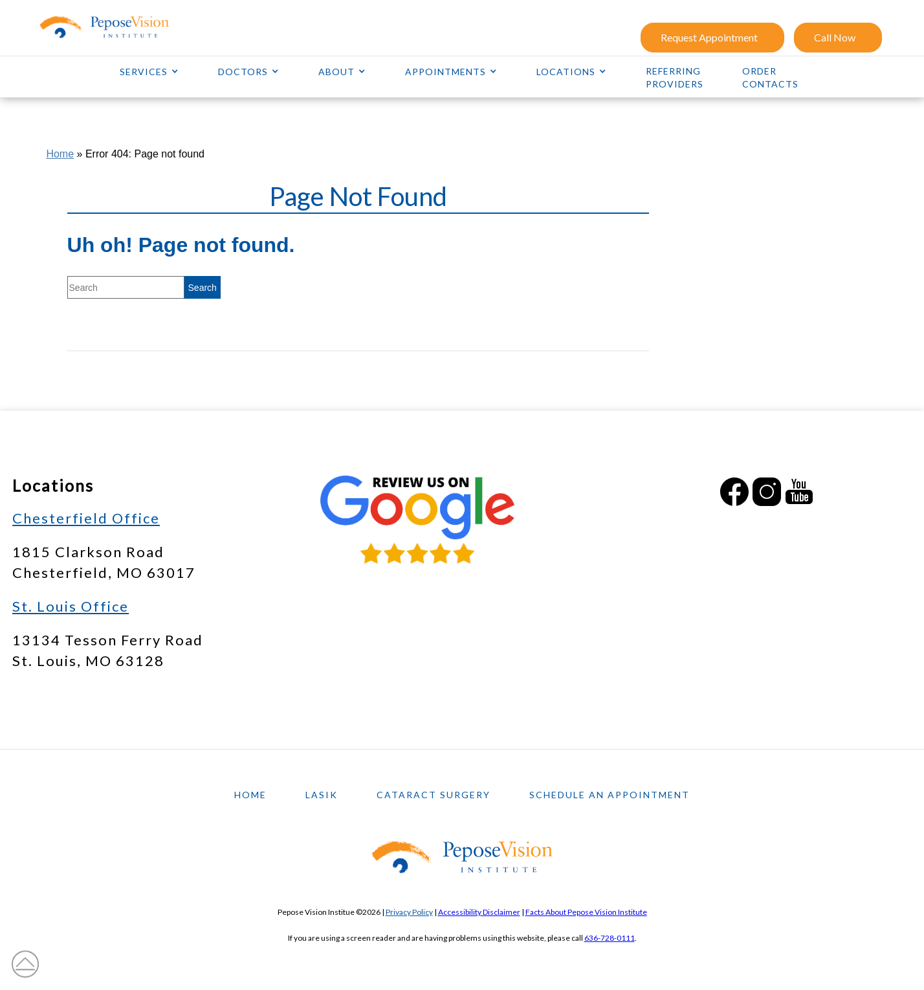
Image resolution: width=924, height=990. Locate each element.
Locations (565, 71)
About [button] (336, 71)
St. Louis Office (70, 606)
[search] (202, 287)
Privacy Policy (409, 912)
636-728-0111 (609, 938)
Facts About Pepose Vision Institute (586, 912)
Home (60, 153)
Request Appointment (709, 37)
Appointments (445, 71)
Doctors (243, 71)
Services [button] (144, 71)
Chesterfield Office (86, 518)
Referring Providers (674, 77)
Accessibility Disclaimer (479, 912)
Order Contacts (770, 77)
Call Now (834, 37)
